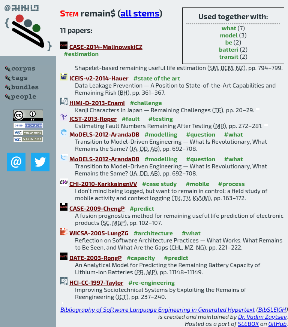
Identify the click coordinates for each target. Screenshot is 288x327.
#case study (159, 183)
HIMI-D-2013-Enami (97, 102)
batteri (228, 49)
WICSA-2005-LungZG (99, 232)
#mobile (197, 183)
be (228, 42)
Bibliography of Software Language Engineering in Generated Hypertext (157, 309)
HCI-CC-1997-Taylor (96, 282)
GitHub (277, 323)
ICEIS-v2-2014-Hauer (98, 78)
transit (228, 56)
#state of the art (157, 78)
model (229, 35)
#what (233, 134)
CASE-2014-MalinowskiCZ (105, 46)
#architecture (153, 232)
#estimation (81, 53)
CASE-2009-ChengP (96, 208)
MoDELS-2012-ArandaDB (104, 134)
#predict (142, 208)
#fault (131, 118)
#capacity (141, 257)
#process (231, 183)
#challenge (146, 102)
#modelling (160, 134)
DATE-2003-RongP (95, 257)
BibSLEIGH (272, 309)
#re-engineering (151, 282)
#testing (160, 118)
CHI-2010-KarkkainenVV (103, 183)
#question (200, 134)
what (229, 27)
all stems (139, 12)
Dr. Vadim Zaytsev (262, 316)
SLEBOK (248, 323)
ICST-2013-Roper (93, 118)
